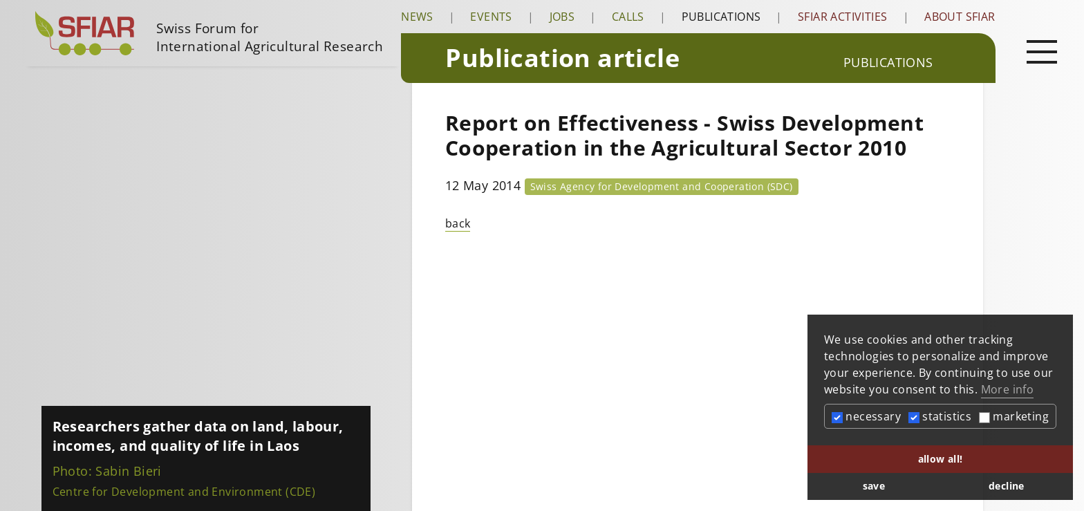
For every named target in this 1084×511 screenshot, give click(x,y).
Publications (721, 16)
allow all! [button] (940, 458)
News (417, 16)
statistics (939, 416)
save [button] (874, 485)
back (458, 223)
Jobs (562, 16)
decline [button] (1007, 485)
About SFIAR (959, 16)
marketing (1014, 416)
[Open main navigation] (1042, 51)
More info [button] (1007, 389)
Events (491, 16)
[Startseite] (212, 33)
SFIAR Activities (842, 16)
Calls (628, 16)
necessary (866, 416)
